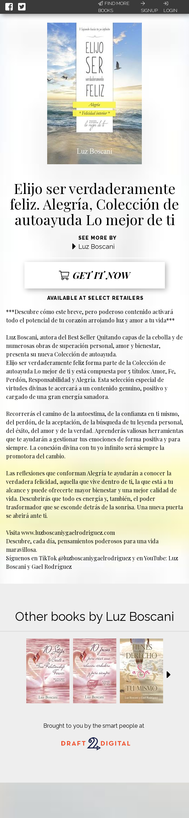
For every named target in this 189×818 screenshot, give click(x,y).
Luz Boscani (96, 246)
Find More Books (113, 7)
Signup (149, 7)
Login (170, 7)
